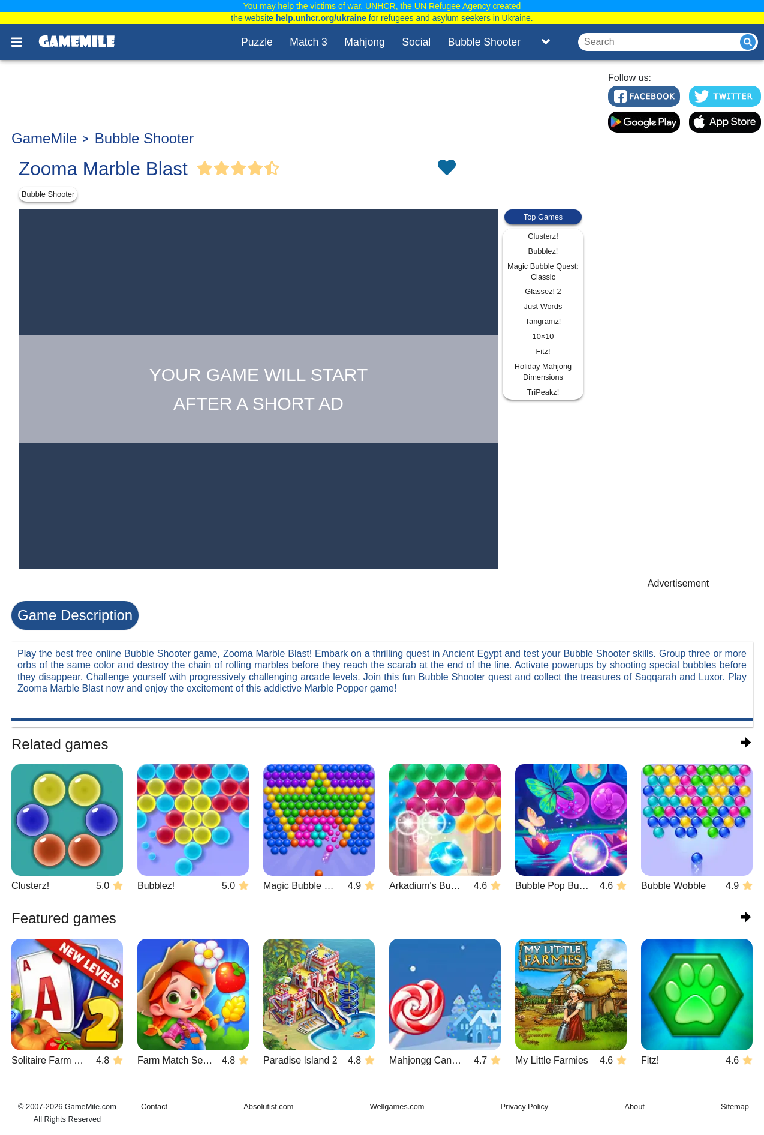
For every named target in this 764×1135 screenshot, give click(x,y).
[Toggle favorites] (446, 169)
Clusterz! (543, 236)
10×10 (543, 336)
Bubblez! (543, 251)
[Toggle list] (546, 42)
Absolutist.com (268, 1106)
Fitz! (543, 351)
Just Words (543, 306)
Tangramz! (543, 321)
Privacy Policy (525, 1106)
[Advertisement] (302, 97)
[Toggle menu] (23, 42)
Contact (154, 1106)
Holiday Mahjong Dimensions (543, 372)
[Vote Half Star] (272, 168)
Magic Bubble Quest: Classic (543, 271)
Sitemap (735, 1106)
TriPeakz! (543, 392)
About (634, 1106)
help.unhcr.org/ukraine (321, 18)
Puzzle (257, 42)
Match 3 (308, 42)
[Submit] (748, 42)
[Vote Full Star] (205, 168)
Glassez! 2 (543, 291)
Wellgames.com (397, 1106)
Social (416, 42)
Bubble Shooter (484, 42)
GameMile (44, 138)
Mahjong (364, 42)
